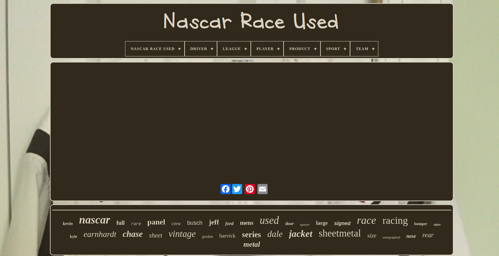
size (371, 235)
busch (194, 223)
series (251, 234)
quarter (305, 224)
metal (251, 244)
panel (156, 222)
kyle (73, 236)
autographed (391, 237)
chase (133, 234)
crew (176, 223)
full (120, 223)
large (322, 223)
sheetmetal (340, 233)
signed (342, 223)
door (289, 223)
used (269, 220)
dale (275, 234)
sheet (155, 235)
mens (246, 222)
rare (136, 224)
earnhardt (100, 234)
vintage (182, 234)
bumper (420, 224)
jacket (300, 233)
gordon (207, 236)
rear (427, 235)
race (366, 220)
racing (395, 220)
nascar (94, 220)
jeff (214, 222)
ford (229, 223)
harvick (227, 236)
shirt (437, 224)
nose (411, 236)
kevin (68, 223)
